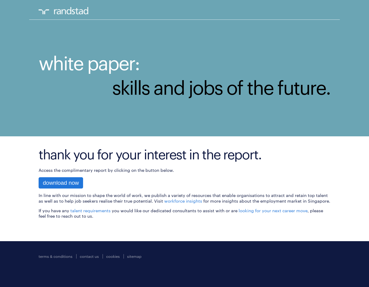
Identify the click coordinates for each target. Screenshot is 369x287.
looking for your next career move (273, 210)
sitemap (134, 256)
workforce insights (183, 201)
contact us (89, 256)
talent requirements (90, 210)
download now (61, 183)
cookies (113, 256)
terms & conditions (55, 256)
